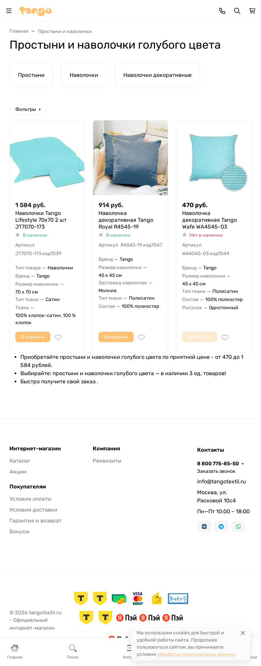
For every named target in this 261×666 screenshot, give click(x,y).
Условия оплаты (30, 499)
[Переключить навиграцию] (9, 10)
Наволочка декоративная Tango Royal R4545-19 (126, 220)
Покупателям (28, 486)
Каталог (20, 460)
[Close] (243, 632)
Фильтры (25, 109)
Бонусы (19, 531)
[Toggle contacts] (222, 10)
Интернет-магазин (35, 448)
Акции (18, 471)
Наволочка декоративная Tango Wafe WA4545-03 (209, 220)
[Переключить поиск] (237, 10)
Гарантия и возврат (36, 520)
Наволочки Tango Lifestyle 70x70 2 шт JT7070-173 (41, 220)
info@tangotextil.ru (221, 481)
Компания (106, 448)
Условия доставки (33, 509)
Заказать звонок (216, 471)
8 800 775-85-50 (218, 464)
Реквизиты (107, 460)
